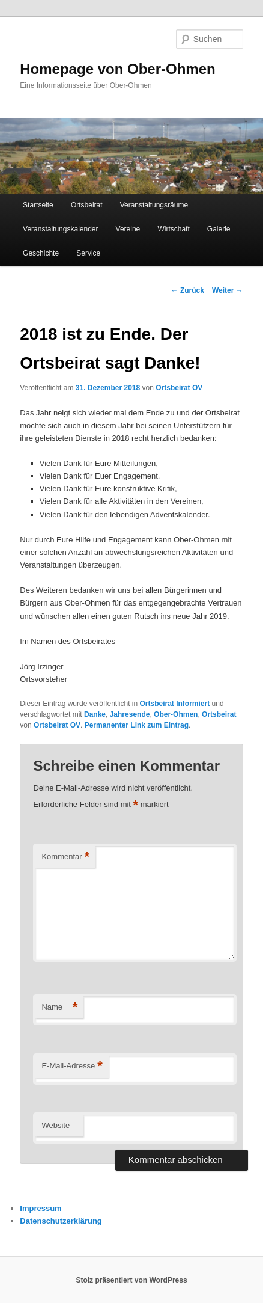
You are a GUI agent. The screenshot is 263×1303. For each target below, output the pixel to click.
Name (59, 1007)
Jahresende (130, 714)
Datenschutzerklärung (61, 1220)
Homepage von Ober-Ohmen (117, 69)
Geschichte (41, 253)
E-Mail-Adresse (71, 1066)
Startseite (38, 205)
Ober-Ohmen (176, 714)
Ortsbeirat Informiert (175, 703)
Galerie (219, 229)
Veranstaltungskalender (60, 229)
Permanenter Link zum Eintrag (137, 725)
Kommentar (65, 857)
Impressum (40, 1208)
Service (88, 253)
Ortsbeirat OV (179, 388)
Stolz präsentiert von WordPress (131, 1280)
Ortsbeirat (87, 205)
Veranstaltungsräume (154, 205)
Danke (95, 714)
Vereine (128, 229)
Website (55, 1125)
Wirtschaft (173, 229)
